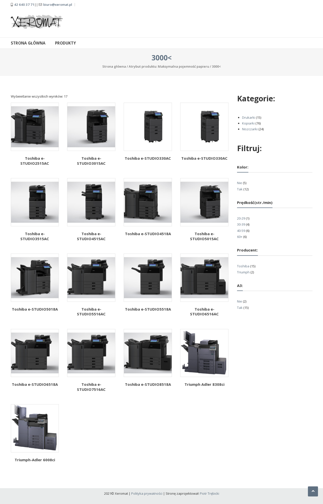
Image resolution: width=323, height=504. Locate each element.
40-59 (241, 230)
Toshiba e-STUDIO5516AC (91, 312)
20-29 (241, 218)
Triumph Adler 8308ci (204, 384)
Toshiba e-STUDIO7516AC (91, 387)
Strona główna (28, 43)
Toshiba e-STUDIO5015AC (204, 236)
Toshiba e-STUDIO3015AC (91, 161)
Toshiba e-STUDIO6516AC (204, 312)
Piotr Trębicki (209, 493)
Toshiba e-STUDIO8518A (148, 384)
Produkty (65, 43)
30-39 (241, 224)
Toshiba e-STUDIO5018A (35, 309)
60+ (239, 236)
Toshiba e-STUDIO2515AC (34, 161)
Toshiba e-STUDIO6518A (35, 384)
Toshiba (243, 266)
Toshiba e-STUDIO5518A (148, 309)
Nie (239, 183)
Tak (240, 189)
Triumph (243, 272)
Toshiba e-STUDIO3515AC (34, 236)
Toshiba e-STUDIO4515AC (91, 236)
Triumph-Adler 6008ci (35, 459)
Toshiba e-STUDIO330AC (148, 158)
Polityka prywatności (146, 493)
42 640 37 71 (24, 4)
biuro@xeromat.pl (57, 4)
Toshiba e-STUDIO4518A (148, 233)
